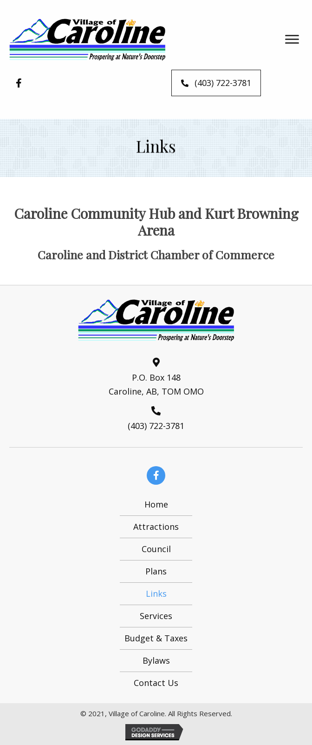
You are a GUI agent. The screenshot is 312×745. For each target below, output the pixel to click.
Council (156, 548)
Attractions (156, 526)
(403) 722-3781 (156, 425)
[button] (292, 39)
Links (156, 593)
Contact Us (156, 682)
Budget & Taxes (156, 638)
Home (156, 504)
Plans (156, 571)
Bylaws (156, 660)
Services (156, 615)
